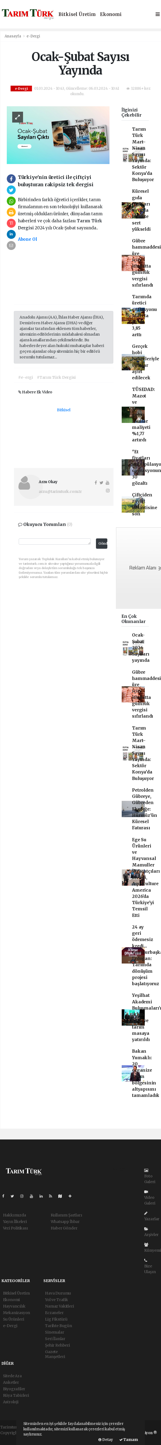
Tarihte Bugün (58, 1325)
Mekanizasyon (16, 1312)
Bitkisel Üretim (77, 14)
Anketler (11, 1382)
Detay (105, 1439)
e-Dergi (33, 36)
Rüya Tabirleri (16, 1395)
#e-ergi (25, 377)
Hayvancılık (14, 1306)
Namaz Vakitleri (59, 1306)
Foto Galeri (149, 1176)
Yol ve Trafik (56, 1299)
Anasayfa (13, 36)
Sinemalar (54, 1332)
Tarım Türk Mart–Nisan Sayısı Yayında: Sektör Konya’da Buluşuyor (143, 154)
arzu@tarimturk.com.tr (60, 491)
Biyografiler (14, 1388)
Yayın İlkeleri (15, 1221)
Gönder (103, 543)
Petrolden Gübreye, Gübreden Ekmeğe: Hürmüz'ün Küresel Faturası (144, 809)
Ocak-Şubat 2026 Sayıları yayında (141, 647)
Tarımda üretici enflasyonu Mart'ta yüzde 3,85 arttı (144, 315)
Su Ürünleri (13, 1319)
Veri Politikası (15, 1228)
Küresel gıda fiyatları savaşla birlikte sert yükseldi (141, 210)
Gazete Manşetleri (55, 1354)
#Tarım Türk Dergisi (56, 377)
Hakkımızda (14, 1215)
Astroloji (10, 1401)
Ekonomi (111, 14)
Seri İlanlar (55, 1338)
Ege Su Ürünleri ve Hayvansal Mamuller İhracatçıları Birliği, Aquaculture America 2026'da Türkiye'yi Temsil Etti (146, 877)
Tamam (128, 1439)
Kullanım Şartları (66, 1215)
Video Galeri (149, 1198)
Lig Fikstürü (56, 1319)
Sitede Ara (12, 1375)
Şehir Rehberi (57, 1345)
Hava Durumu (58, 1293)
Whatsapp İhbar (65, 1221)
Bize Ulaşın (150, 1266)
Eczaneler (54, 1312)
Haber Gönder (64, 1228)
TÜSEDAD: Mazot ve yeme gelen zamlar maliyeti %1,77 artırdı (143, 414)
